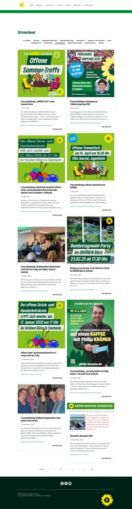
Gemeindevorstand (67, 38)
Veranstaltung (90, 40)
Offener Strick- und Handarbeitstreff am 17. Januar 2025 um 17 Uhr (38, 351)
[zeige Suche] (111, 2)
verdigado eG (47, 493)
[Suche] (109, 2)
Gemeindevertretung (49, 38)
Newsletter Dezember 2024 (81, 433)
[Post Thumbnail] (41, 71)
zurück (41, 467)
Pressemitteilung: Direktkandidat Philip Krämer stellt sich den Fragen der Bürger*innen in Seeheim (41, 267)
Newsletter (48, 40)
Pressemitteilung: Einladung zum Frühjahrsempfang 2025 (84, 100)
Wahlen (101, 40)
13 (84, 467)
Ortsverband (60, 40)
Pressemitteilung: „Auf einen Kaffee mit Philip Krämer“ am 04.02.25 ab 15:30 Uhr (89, 370)
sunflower (30, 493)
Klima (109, 38)
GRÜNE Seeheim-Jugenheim (43, 8)
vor (91, 467)
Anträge (36, 38)
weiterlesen (57, 127)
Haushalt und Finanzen (96, 38)
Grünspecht (80, 38)
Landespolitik (36, 40)
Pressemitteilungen (74, 40)
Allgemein (27, 38)
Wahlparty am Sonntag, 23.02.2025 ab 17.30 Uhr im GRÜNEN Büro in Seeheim (90, 267)
